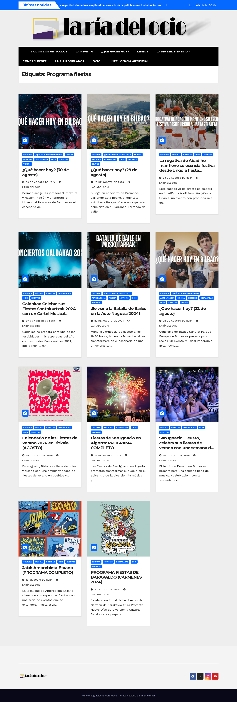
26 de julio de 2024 (40, 455)
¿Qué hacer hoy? (115, 51)
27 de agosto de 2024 (41, 321)
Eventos (63, 159)
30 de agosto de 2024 (41, 182)
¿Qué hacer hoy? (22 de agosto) (182, 311)
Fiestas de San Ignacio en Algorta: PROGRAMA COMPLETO (116, 443)
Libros (142, 51)
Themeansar (148, 695)
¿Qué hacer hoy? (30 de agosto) (45, 172)
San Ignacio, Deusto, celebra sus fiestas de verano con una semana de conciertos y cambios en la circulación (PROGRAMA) (186, 448)
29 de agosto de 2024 (109, 182)
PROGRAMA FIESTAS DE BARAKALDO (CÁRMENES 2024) (116, 577)
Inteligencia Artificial (130, 61)
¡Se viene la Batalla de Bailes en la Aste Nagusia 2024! (118, 311)
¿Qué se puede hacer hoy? (48, 155)
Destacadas (42, 159)
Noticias (27, 159)
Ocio (97, 61)
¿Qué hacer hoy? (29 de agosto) (114, 172)
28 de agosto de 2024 (178, 178)
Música (69, 155)
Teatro (27, 164)
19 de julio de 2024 (39, 580)
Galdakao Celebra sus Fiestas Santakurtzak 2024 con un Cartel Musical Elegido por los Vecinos (49, 311)
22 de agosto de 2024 (109, 320)
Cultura (27, 155)
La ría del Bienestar (173, 51)
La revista (84, 51)
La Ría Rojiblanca (70, 61)
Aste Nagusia (98, 298)
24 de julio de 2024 (108, 455)
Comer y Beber (35, 61)
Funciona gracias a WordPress (100, 695)
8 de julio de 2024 (107, 589)
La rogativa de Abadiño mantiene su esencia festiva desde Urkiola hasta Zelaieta (187, 168)
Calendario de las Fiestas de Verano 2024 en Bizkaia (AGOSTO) (49, 443)
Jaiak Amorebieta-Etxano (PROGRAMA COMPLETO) (47, 570)
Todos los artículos (49, 51)
